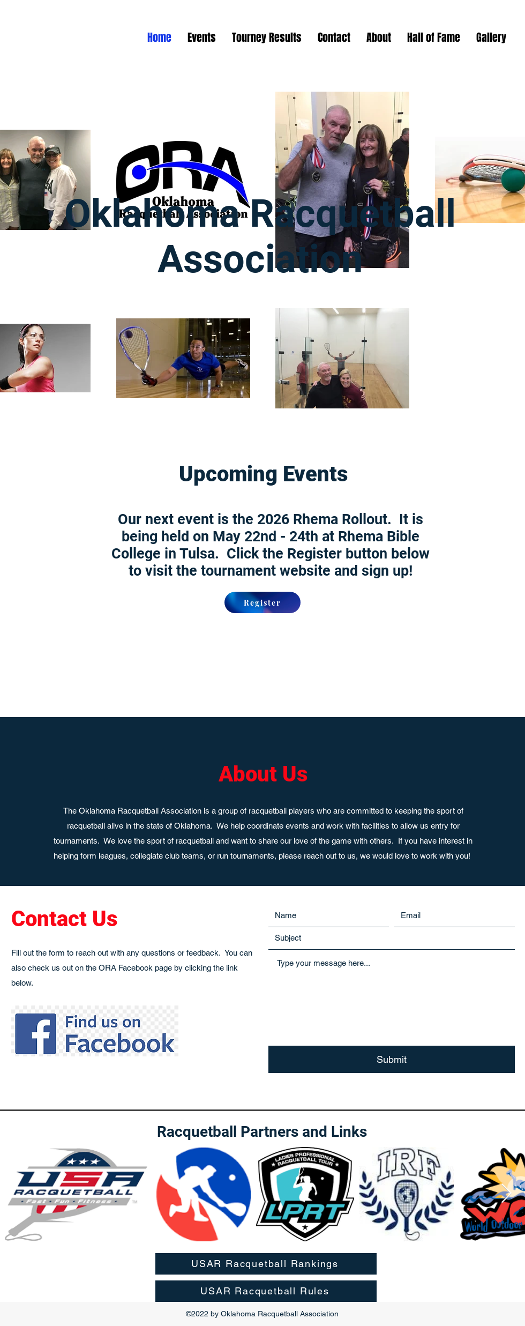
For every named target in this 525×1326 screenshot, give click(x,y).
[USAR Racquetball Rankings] (266, 1264)
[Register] (262, 602)
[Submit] (391, 1059)
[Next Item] (506, 1193)
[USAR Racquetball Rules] (266, 1291)
